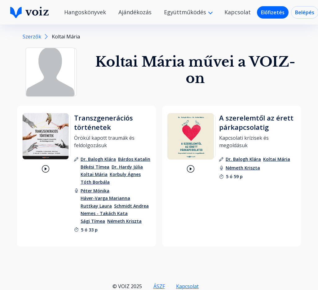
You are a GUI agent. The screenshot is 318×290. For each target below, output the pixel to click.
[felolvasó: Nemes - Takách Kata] (104, 213)
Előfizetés (273, 12)
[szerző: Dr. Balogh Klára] (98, 159)
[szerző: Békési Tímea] (95, 167)
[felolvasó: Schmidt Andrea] (131, 206)
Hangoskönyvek (85, 12)
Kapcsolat (237, 12)
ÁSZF (159, 286)
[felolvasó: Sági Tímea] (93, 221)
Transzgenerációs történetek (103, 122)
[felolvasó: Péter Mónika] (95, 191)
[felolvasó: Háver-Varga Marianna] (105, 198)
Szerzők (32, 36)
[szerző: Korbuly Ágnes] (125, 174)
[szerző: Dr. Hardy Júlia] (127, 167)
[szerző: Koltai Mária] (94, 174)
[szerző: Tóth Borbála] (95, 182)
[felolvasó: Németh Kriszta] (124, 221)
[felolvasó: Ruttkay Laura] (96, 206)
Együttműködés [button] (186, 12)
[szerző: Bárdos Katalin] (134, 159)
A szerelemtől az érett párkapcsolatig (256, 122)
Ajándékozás (135, 12)
